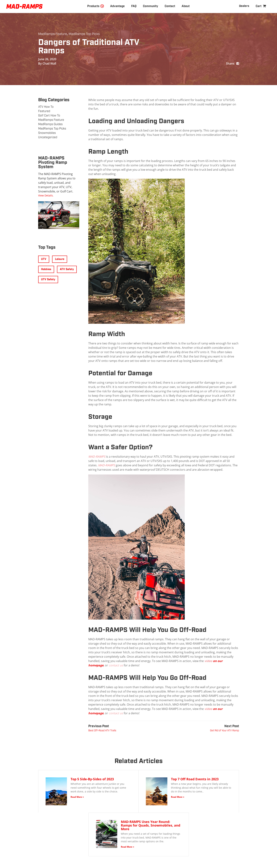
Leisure (59, 259)
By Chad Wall (47, 63)
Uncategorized (47, 137)
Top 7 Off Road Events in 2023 (194, 779)
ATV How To (46, 107)
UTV (43, 259)
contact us (116, 665)
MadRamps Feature (52, 34)
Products (93, 6)
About (186, 6)
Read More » (77, 796)
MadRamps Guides (50, 124)
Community (150, 6)
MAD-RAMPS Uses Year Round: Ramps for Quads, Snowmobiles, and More (150, 825)
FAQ (133, 6)
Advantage (117, 6)
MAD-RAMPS (96, 457)
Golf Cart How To (49, 116)
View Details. (46, 195)
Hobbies (46, 269)
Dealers (244, 6)
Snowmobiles (47, 133)
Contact (170, 6)
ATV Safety (67, 269)
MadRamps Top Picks (84, 34)
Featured (44, 111)
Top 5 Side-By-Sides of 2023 (92, 779)
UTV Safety (48, 279)
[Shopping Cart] (261, 6)
